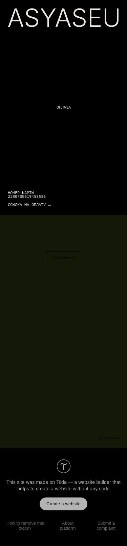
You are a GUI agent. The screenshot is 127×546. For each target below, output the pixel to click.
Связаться (63, 257)
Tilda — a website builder (83, 482)
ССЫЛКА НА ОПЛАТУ (27, 205)
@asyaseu (109, 438)
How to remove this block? (25, 526)
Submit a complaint (106, 526)
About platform (68, 526)
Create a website (63, 503)
